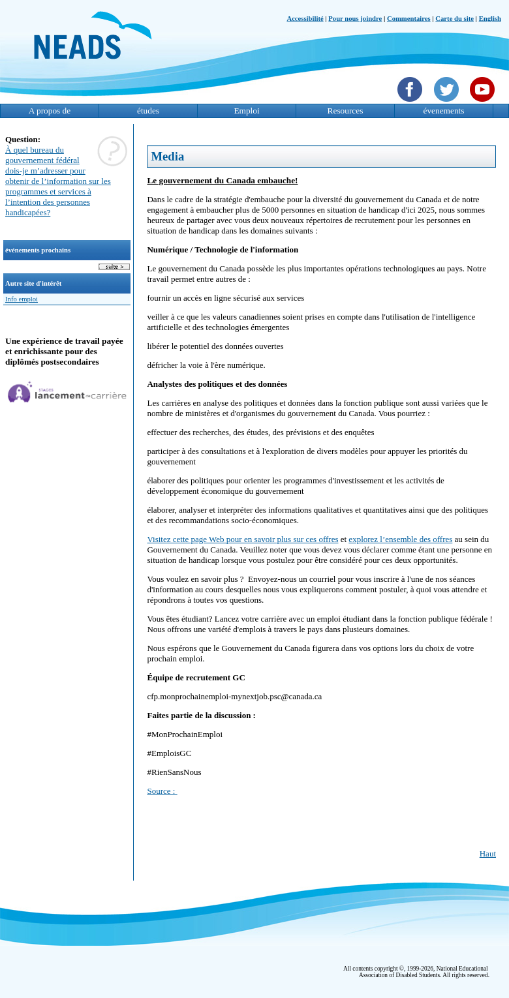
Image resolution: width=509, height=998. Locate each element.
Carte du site (454, 18)
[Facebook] (411, 103)
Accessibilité (304, 18)
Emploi (246, 110)
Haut (488, 853)
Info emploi (21, 299)
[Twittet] (448, 103)
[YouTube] (484, 103)
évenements (444, 110)
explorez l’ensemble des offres (400, 539)
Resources (345, 110)
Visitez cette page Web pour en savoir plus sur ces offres (242, 539)
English (490, 18)
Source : (162, 791)
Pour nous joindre (355, 18)
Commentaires (409, 18)
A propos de (49, 110)
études (148, 110)
